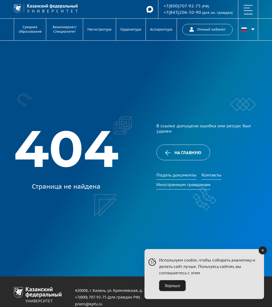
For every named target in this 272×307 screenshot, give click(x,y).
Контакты (211, 175)
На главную (183, 152)
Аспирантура (161, 29)
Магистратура (99, 29)
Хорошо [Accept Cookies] (172, 285)
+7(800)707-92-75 (182, 6)
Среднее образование (30, 29)
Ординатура (130, 29)
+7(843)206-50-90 (182, 12)
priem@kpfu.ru (88, 303)
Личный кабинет (207, 29)
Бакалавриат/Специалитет (64, 29)
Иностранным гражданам (183, 184)
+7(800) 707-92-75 (91, 297)
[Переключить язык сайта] (248, 29)
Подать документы (176, 175)
